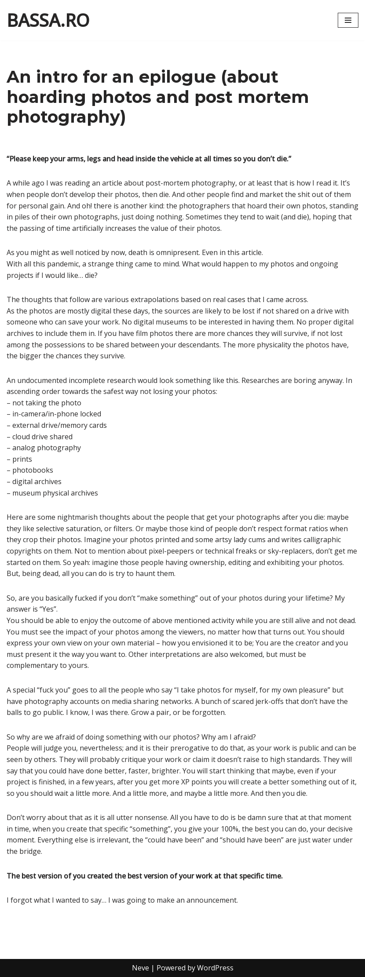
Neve (140, 968)
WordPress (215, 968)
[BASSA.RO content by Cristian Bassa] (48, 20)
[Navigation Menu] (348, 20)
